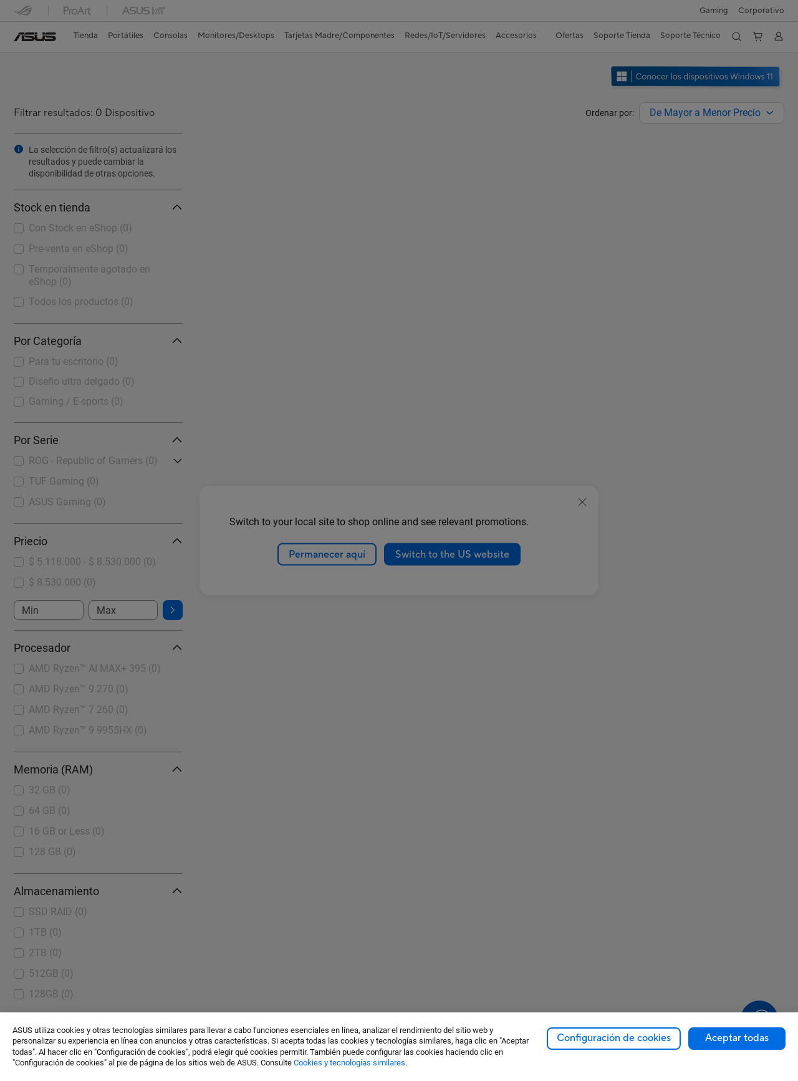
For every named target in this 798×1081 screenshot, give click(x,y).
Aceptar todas (737, 1038)
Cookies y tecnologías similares (349, 1062)
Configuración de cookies (614, 1038)
